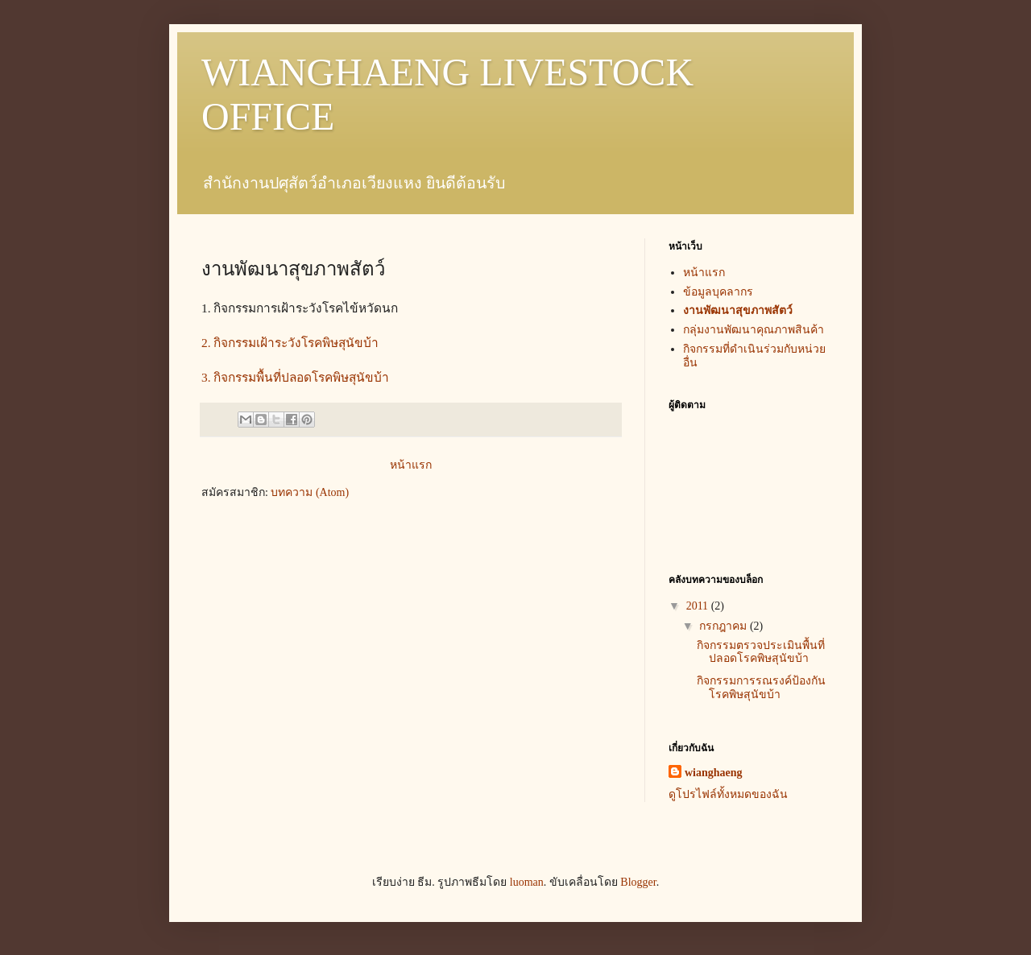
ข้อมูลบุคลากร (718, 292)
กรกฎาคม (724, 626)
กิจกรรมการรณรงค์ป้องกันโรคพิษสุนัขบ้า (761, 688)
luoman (527, 882)
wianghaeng (714, 773)
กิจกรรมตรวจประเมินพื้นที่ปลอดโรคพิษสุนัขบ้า (761, 652)
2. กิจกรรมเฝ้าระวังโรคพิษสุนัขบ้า (291, 342)
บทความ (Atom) (310, 492)
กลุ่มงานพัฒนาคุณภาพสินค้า (753, 330)
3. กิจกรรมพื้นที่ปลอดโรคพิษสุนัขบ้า (295, 377)
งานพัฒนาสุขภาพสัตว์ (738, 310)
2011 (698, 606)
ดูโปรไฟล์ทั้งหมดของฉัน (728, 794)
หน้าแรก (411, 465)
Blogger (638, 882)
